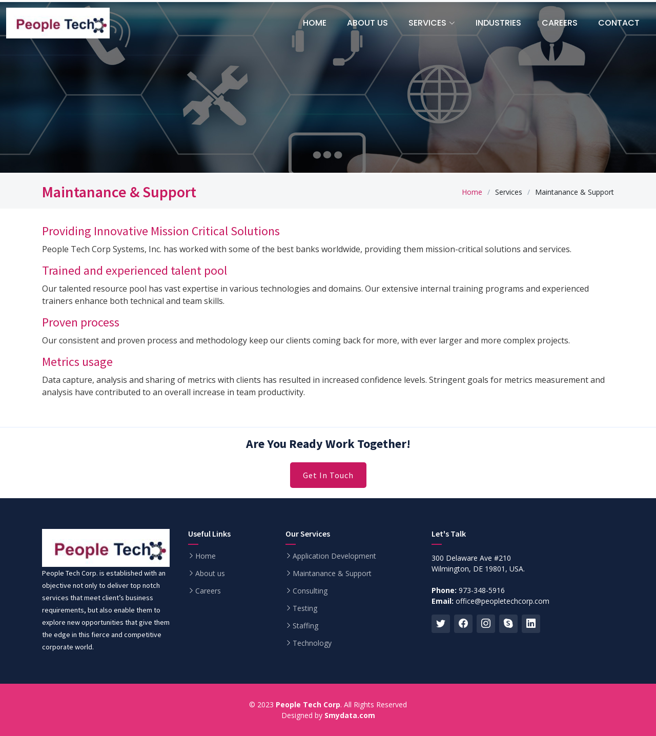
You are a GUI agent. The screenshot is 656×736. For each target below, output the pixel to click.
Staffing (305, 625)
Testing (305, 608)
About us (210, 573)
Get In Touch (328, 475)
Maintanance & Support (332, 573)
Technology (312, 643)
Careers (560, 23)
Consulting (310, 591)
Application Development (334, 556)
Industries (498, 23)
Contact (619, 23)
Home (472, 192)
